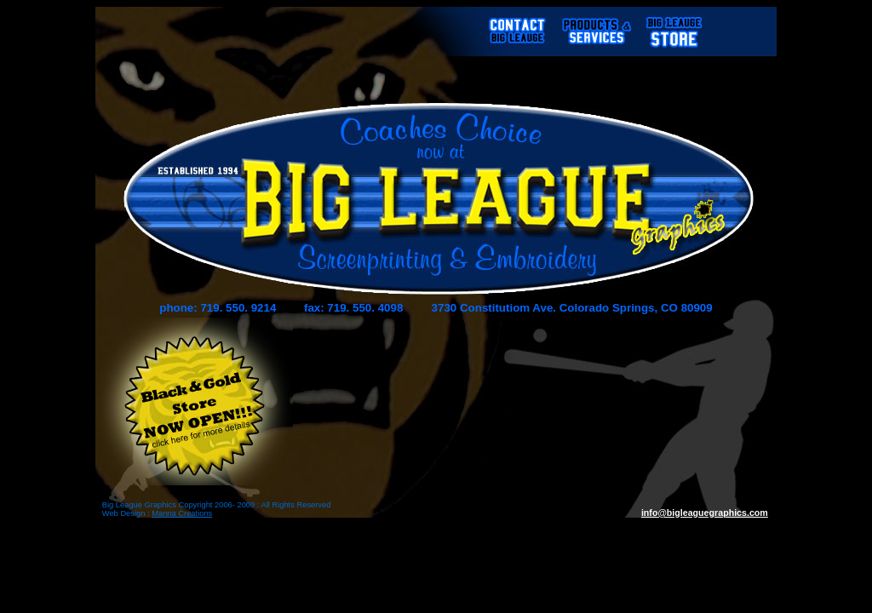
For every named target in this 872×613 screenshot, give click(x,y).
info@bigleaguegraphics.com (704, 512)
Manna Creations (182, 513)
